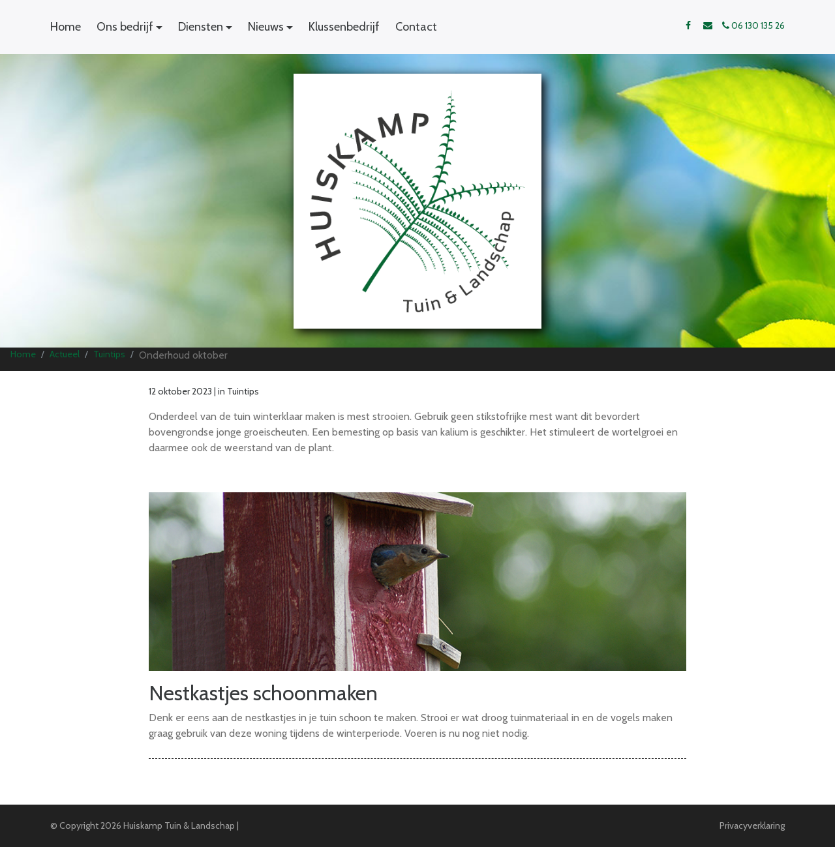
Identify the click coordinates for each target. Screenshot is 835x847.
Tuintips (109, 354)
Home (65, 27)
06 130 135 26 (753, 25)
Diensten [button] (200, 27)
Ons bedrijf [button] (125, 27)
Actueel (65, 354)
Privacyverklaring (752, 825)
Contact (416, 27)
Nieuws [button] (266, 27)
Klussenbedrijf (344, 27)
